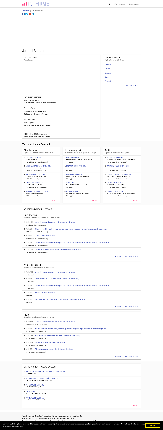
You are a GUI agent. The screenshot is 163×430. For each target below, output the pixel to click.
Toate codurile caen (131, 257)
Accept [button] (152, 425)
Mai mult (54, 200)
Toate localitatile (132, 86)
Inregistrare (134, 4)
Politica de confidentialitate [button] (13, 427)
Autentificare (120, 4)
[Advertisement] (60, 31)
